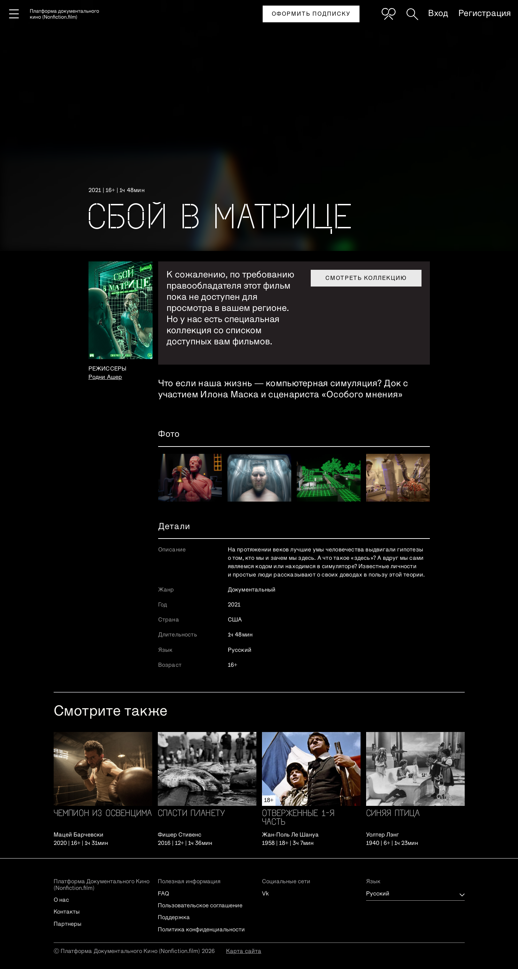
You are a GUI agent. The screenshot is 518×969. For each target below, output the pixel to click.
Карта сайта (243, 951)
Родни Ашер (105, 377)
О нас (61, 900)
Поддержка (174, 918)
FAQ (163, 894)
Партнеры (68, 924)
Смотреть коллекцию (366, 278)
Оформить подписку (311, 14)
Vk (265, 894)
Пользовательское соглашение (200, 906)
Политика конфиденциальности (201, 930)
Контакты (67, 912)
